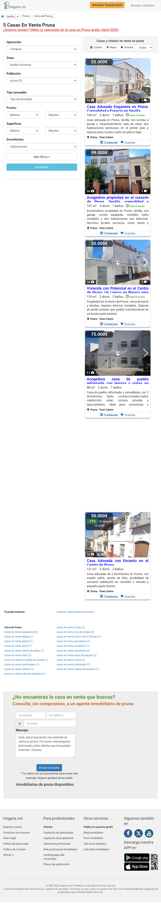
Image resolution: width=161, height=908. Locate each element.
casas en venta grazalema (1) (73, 641)
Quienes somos (12, 827)
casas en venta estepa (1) (18, 636)
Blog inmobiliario (93, 832)
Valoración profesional (56, 841)
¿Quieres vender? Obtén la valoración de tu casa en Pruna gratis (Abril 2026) (61, 30)
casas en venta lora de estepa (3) (75, 632)
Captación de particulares (58, 832)
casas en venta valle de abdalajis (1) (24, 673)
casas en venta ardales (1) (19, 669)
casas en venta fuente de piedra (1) (24, 650)
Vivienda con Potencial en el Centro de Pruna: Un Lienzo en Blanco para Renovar (118, 292)
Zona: (10, 58)
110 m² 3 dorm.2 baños (118, 307)
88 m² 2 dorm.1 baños (118, 398)
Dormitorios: (15, 139)
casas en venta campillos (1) (73, 645)
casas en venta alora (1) (17, 645)
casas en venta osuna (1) (71, 659)
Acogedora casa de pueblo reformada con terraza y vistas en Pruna (118, 383)
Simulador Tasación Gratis (107, 5)
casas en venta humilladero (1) (21, 664)
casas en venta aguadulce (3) (21, 632)
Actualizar (41, 167)
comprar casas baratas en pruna (75, 611)
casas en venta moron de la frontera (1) (79, 636)
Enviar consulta (49, 767)
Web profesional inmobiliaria (60, 846)
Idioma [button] (8, 851)
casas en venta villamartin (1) (73, 664)
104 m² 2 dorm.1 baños (118, 126)
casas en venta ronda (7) (71, 627)
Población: (13, 73)
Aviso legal (9, 836)
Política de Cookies (14, 846)
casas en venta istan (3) (17, 655)
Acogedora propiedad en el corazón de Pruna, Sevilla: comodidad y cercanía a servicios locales (118, 201)
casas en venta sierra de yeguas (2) (76, 655)
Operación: (14, 42)
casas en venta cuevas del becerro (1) (78, 669)
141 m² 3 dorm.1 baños (118, 217)
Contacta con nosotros (16, 832)
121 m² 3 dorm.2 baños (118, 580)
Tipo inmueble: (16, 92)
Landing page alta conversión (53, 853)
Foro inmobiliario (93, 836)
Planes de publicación (56, 860)
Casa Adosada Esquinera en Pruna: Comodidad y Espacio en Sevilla (118, 108)
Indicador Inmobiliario (96, 846)
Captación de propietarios (58, 836)
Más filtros (42, 157)
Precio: (11, 108)
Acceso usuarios (143, 5)
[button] (44, 17)
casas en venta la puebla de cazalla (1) (26, 659)
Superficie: (14, 124)
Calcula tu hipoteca (95, 841)
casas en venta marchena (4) (73, 650)
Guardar (127, 142)
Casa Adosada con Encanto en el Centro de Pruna (118, 562)
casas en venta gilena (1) (18, 641)
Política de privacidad (15, 841)
